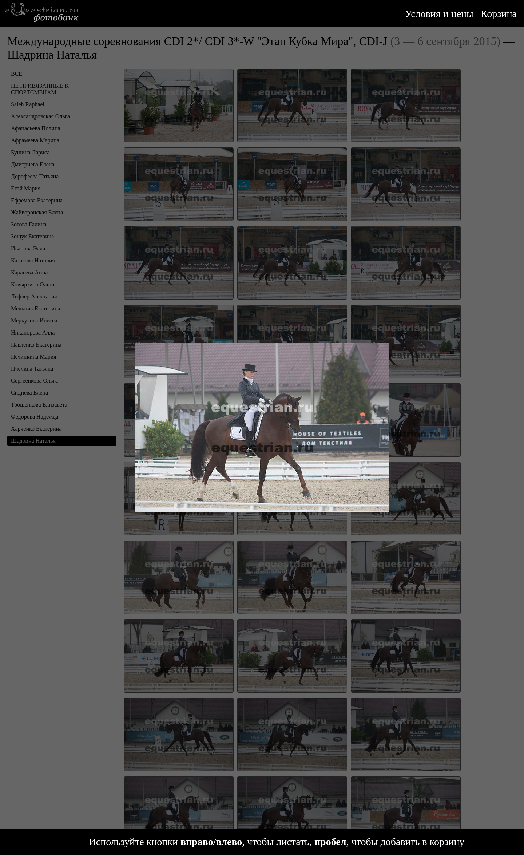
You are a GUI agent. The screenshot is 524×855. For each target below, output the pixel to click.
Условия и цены (439, 13)
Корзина (499, 13)
